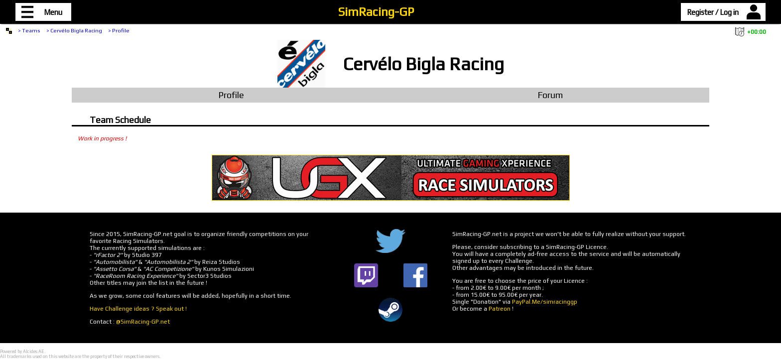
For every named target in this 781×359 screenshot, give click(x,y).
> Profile (119, 30)
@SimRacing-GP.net (143, 321)
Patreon (500, 308)
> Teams (29, 30)
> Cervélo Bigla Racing (74, 30)
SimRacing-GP (376, 11)
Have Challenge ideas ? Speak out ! (138, 308)
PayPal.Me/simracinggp (544, 301)
